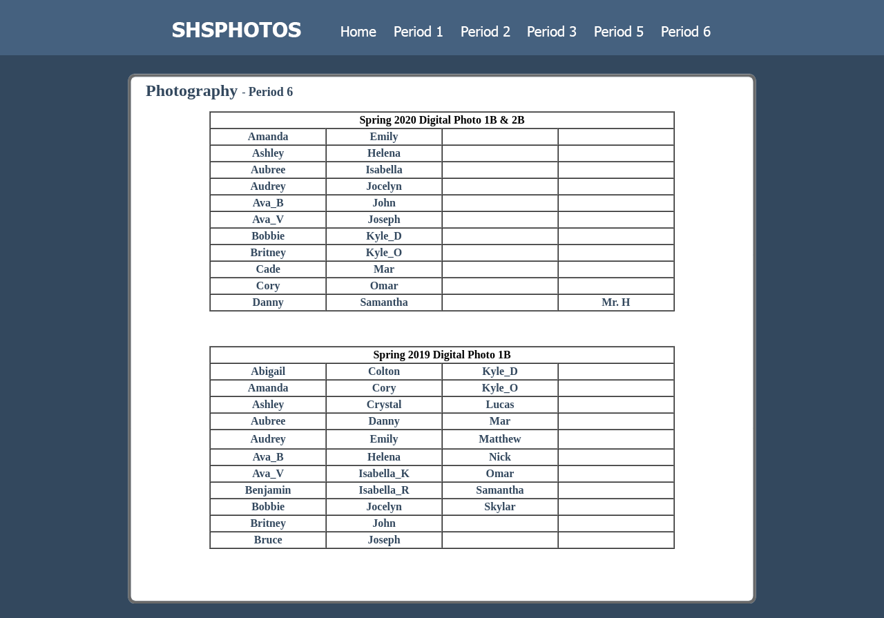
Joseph (384, 219)
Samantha (383, 302)
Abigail (268, 371)
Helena (384, 153)
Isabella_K (384, 473)
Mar (384, 269)
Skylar (499, 506)
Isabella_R (384, 490)
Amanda (268, 136)
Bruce (268, 539)
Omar (384, 285)
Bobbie (268, 236)
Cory (268, 285)
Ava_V (268, 219)
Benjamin (268, 490)
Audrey (268, 186)
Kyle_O (384, 252)
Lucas (500, 404)
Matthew (500, 439)
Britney (268, 252)
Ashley (268, 153)
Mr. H (616, 302)
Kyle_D (384, 236)
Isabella (383, 169)
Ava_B (268, 203)
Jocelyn (384, 186)
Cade (268, 269)
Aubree (268, 169)
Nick (500, 457)
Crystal (384, 404)
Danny (268, 302)
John (384, 203)
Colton (384, 371)
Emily (384, 136)
